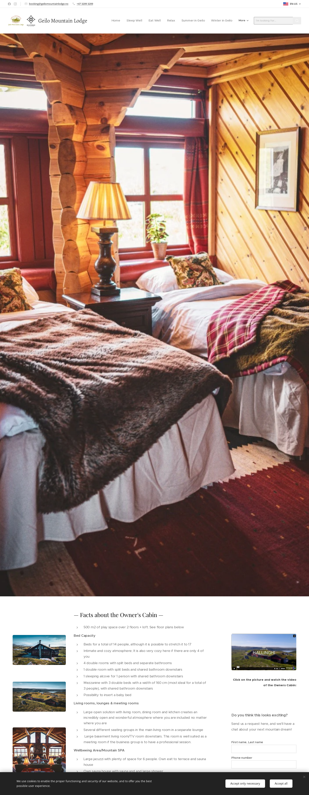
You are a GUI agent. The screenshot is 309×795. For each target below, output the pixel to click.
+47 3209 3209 (85, 4)
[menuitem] (126, 21)
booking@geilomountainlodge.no (48, 4)
